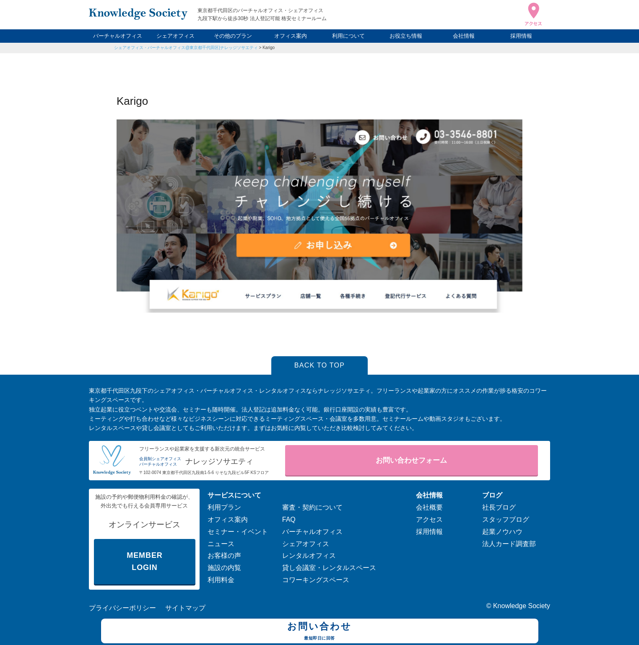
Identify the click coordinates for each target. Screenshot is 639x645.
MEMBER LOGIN (144, 561)
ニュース (221, 543)
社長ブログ (499, 507)
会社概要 (429, 507)
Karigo (268, 47)
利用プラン (224, 507)
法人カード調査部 (509, 543)
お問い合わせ (319, 632)
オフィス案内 (290, 36)
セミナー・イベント (238, 531)
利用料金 (221, 579)
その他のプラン (233, 36)
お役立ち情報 (406, 36)
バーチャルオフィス (117, 36)
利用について (348, 36)
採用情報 (521, 36)
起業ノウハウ (502, 531)
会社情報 (464, 36)
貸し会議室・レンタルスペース (329, 567)
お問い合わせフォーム (411, 460)
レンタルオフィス (309, 555)
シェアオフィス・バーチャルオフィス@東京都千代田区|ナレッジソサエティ (186, 47)
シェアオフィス (175, 36)
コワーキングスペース (315, 579)
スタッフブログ (505, 519)
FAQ (289, 519)
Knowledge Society (521, 605)
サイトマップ (185, 607)
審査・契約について (312, 507)
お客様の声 (224, 555)
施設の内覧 (224, 567)
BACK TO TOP (319, 365)
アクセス (429, 519)
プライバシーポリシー (122, 607)
